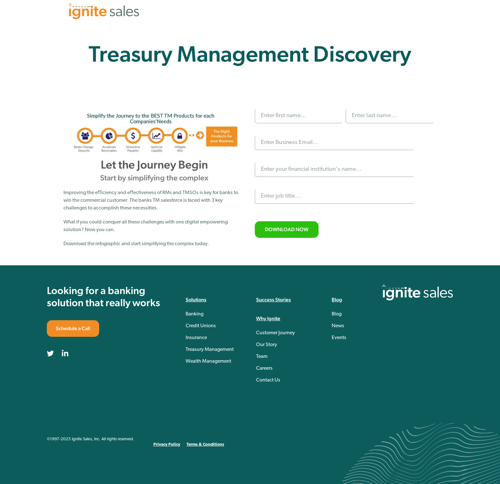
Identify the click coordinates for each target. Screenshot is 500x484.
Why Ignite (268, 318)
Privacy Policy (166, 444)
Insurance (196, 337)
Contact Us (268, 380)
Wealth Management (208, 361)
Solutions (196, 300)
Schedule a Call (73, 328)
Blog (337, 300)
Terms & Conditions (205, 444)
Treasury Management (210, 349)
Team (262, 356)
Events (339, 337)
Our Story (266, 344)
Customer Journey (275, 333)
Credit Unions (201, 326)
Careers (264, 368)
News (338, 326)
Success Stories (273, 300)
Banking (194, 314)
